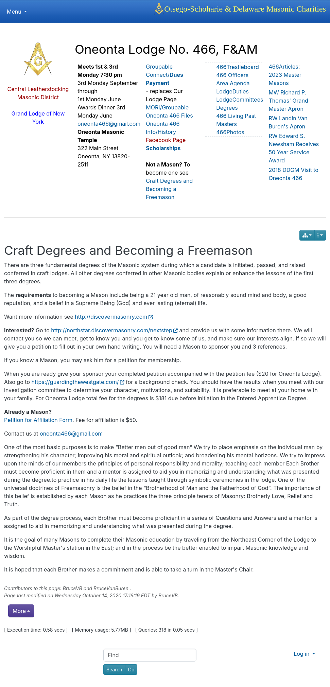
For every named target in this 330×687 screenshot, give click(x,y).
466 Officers (232, 75)
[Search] (114, 669)
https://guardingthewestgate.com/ (78, 381)
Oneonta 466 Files (169, 115)
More (19, 610)
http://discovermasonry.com (114, 316)
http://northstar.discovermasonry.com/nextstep (114, 330)
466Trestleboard (237, 67)
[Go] (131, 669)
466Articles (283, 66)
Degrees (227, 107)
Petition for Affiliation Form (38, 420)
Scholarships (163, 148)
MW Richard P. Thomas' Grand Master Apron (288, 100)
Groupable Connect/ (164, 74)
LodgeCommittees (239, 99)
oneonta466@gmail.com (108, 123)
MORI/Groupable (167, 107)
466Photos (230, 132)
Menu (17, 11)
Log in (302, 653)
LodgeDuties (232, 91)
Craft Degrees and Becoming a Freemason (169, 188)
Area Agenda (232, 83)
